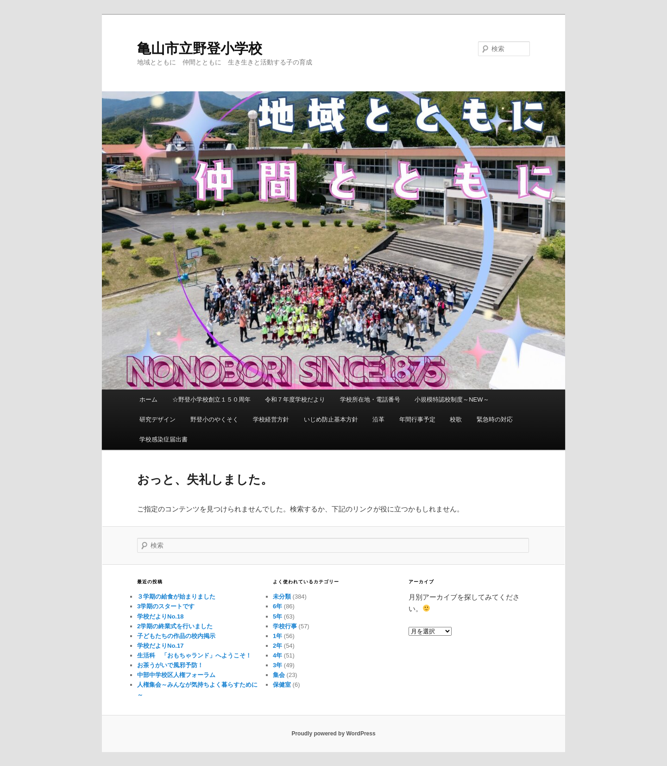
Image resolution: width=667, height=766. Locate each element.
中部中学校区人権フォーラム (176, 674)
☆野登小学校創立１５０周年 (211, 399)
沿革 (378, 419)
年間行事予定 (417, 419)
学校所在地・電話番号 (370, 399)
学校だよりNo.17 (160, 645)
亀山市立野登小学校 (199, 48)
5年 (277, 616)
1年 (277, 635)
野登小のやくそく (214, 419)
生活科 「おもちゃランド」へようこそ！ (194, 655)
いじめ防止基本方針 (331, 419)
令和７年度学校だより (295, 399)
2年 (277, 645)
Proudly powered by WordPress (333, 733)
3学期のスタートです (166, 606)
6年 (277, 606)
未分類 (282, 596)
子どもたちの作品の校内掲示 (176, 635)
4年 (277, 655)
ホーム (148, 399)
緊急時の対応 (495, 419)
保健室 (282, 684)
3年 (277, 665)
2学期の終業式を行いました (175, 626)
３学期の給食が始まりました (176, 596)
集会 (279, 674)
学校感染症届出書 (163, 439)
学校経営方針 (271, 419)
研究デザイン (157, 419)
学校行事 (285, 626)
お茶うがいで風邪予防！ (170, 665)
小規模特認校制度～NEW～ (452, 399)
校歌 (456, 419)
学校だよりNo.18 (160, 616)
